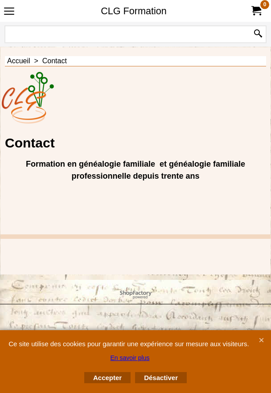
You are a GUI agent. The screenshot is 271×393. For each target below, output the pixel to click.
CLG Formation (134, 10)
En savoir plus (130, 357)
